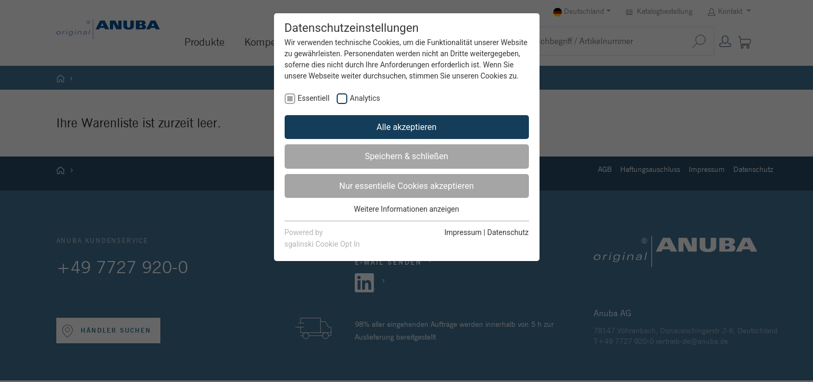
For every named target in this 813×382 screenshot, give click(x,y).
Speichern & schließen (406, 156)
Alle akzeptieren (406, 127)
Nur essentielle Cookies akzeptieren (406, 186)
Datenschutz (507, 232)
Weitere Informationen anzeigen (406, 209)
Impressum (463, 232)
